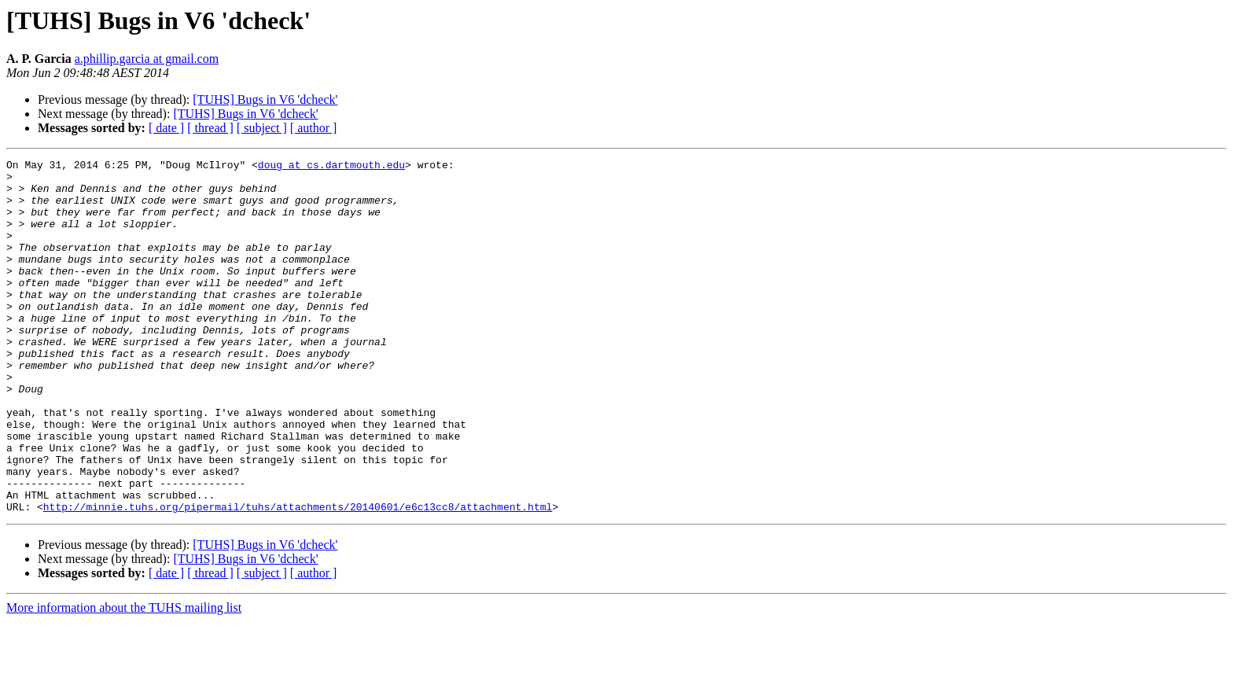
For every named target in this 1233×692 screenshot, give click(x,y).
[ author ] (313, 127)
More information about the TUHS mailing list (123, 678)
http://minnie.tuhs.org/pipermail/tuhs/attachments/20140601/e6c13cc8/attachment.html (297, 577)
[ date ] (166, 127)
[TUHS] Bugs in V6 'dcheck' (265, 99)
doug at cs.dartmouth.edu (331, 167)
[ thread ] (210, 127)
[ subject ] (262, 127)
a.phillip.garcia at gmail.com (147, 58)
